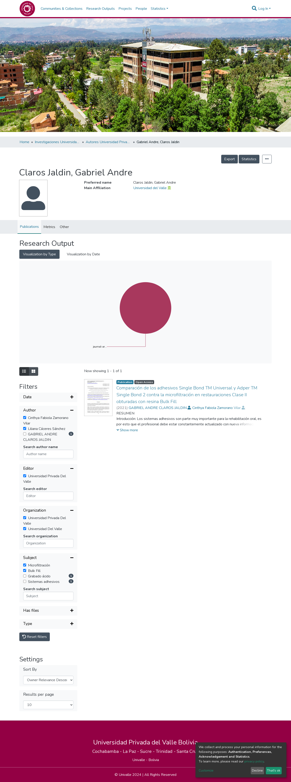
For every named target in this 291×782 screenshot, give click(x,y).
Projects (125, 8)
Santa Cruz (188, 751)
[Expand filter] (48, 397)
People (141, 8)
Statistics (249, 159)
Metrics (49, 226)
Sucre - (148, 751)
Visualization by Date (83, 254)
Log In (263, 8)
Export (229, 159)
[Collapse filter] (48, 410)
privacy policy (254, 761)
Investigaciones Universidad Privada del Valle (57, 142)
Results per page (38, 694)
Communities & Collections (62, 8)
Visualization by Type (39, 254)
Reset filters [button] (34, 636)
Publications (29, 226)
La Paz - (131, 751)
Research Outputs (100, 8)
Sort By (30, 669)
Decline (257, 770)
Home (24, 142)
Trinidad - (166, 751)
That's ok (273, 770)
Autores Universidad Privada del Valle (108, 142)
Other (64, 226)
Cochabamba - (107, 751)
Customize (206, 770)
